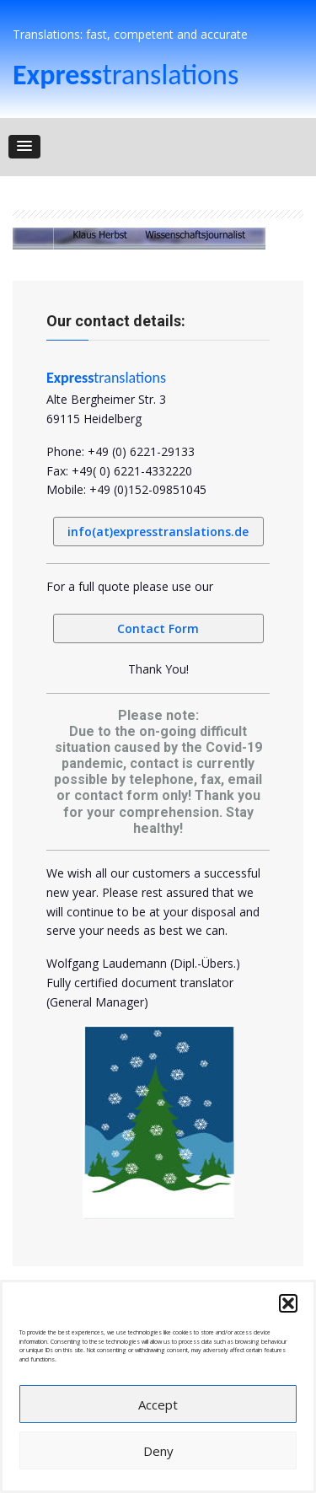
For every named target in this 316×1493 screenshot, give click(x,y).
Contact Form (158, 628)
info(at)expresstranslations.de (158, 532)
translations (125, 74)
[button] (288, 1303)
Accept (158, 1404)
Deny (158, 1450)
